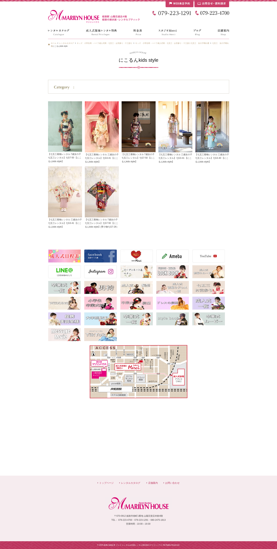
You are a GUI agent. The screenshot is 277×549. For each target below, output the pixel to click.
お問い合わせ (172, 483)
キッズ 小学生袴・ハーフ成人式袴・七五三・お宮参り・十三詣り (163, 43)
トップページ (106, 483)
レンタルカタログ (130, 483)
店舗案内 (153, 483)
